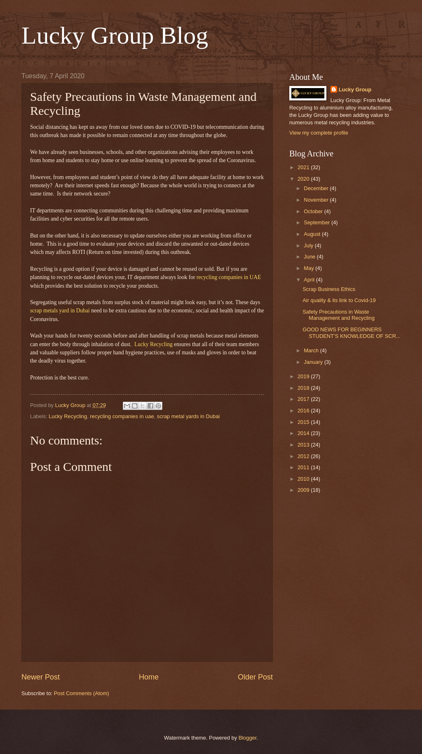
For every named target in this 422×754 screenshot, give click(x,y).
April (310, 280)
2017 (304, 399)
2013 (304, 445)
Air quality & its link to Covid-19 (338, 300)
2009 (304, 490)
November (317, 200)
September (317, 222)
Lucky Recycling (68, 416)
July (309, 245)
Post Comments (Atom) (81, 693)
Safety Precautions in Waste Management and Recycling (338, 315)
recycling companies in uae (122, 416)
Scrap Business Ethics (328, 289)
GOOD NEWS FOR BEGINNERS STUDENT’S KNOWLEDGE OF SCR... (351, 332)
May (309, 268)
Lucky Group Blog (114, 35)
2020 (304, 179)
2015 (304, 422)
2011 (304, 467)
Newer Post (40, 677)
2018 (304, 388)
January (314, 362)
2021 (304, 167)
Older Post (255, 677)
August (313, 234)
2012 (304, 456)
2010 (304, 479)
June (310, 257)
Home (149, 677)
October (314, 211)
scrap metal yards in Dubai (188, 416)
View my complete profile (318, 133)
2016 (304, 410)
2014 (304, 433)
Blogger (248, 738)
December (317, 188)
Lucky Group (355, 89)
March (312, 350)
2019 (304, 376)
